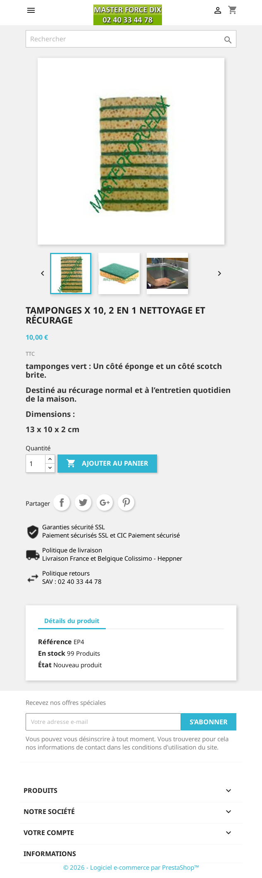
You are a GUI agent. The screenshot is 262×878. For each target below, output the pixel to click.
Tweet (83, 502)
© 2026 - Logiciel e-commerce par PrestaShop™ (131, 867)
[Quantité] (35, 463)
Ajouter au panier (107, 463)
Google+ (104, 502)
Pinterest (126, 502)
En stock (51, 653)
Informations (50, 853)
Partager (61, 502)
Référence (55, 642)
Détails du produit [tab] (72, 620)
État (45, 665)
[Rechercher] (131, 39)
